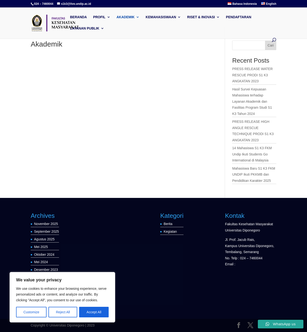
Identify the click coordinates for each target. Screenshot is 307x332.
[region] (62, 297)
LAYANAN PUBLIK (84, 28)
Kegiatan (170, 231)
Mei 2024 (41, 262)
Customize (31, 312)
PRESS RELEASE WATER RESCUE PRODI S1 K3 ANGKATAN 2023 (252, 75)
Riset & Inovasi (201, 17)
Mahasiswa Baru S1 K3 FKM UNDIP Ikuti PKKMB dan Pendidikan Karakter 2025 (253, 174)
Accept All (94, 312)
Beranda (78, 17)
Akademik (126, 17)
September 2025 (46, 231)
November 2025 (46, 224)
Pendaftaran (238, 17)
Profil (99, 17)
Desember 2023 (46, 270)
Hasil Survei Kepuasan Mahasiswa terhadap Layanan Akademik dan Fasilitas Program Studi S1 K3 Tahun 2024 (252, 101)
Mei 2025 (41, 247)
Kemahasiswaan (161, 17)
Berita (168, 224)
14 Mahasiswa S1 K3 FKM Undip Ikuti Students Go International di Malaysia (252, 154)
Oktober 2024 (44, 254)
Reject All (63, 312)
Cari (271, 45)
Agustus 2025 (44, 239)
